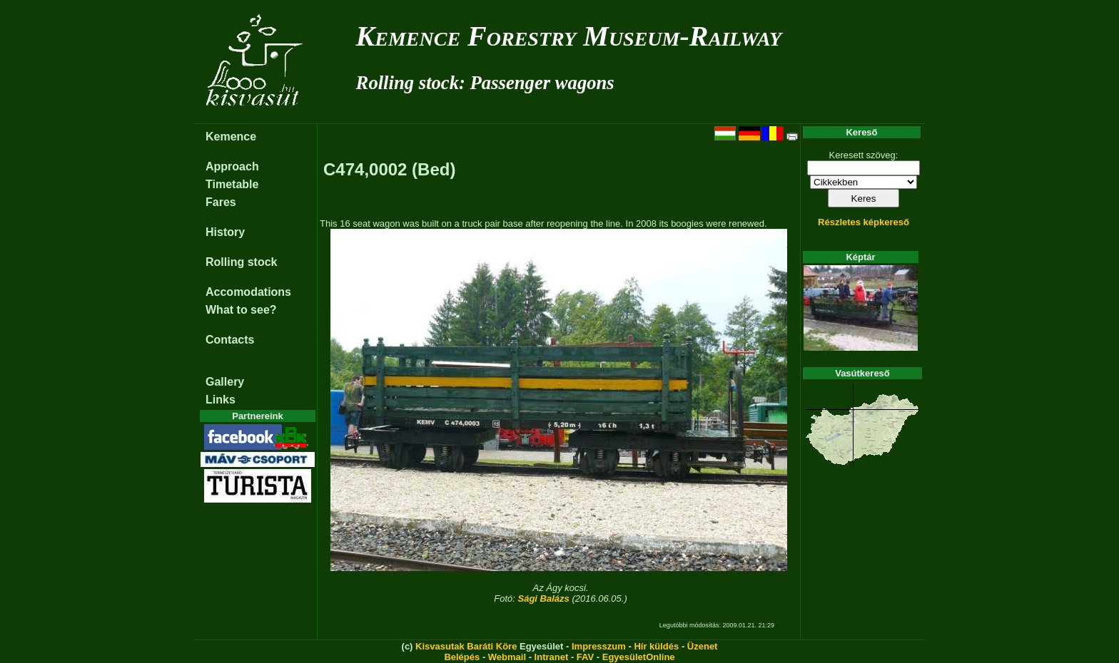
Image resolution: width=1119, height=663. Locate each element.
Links (221, 400)
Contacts (230, 340)
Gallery (225, 382)
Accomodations (248, 292)
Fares (221, 202)
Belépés (462, 657)
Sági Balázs (543, 598)
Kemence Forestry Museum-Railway (569, 36)
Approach (232, 166)
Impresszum (599, 646)
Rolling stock (241, 262)
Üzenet (702, 646)
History (225, 232)
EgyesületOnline (638, 657)
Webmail (507, 657)
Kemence (231, 136)
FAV (585, 657)
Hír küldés (656, 646)
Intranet (552, 657)
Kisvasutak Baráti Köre (466, 646)
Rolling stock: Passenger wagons (485, 82)
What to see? (241, 310)
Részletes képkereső (863, 222)
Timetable (232, 184)
